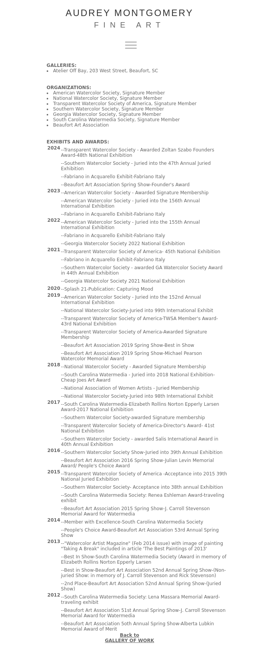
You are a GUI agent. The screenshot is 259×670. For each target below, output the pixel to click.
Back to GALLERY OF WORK (129, 638)
